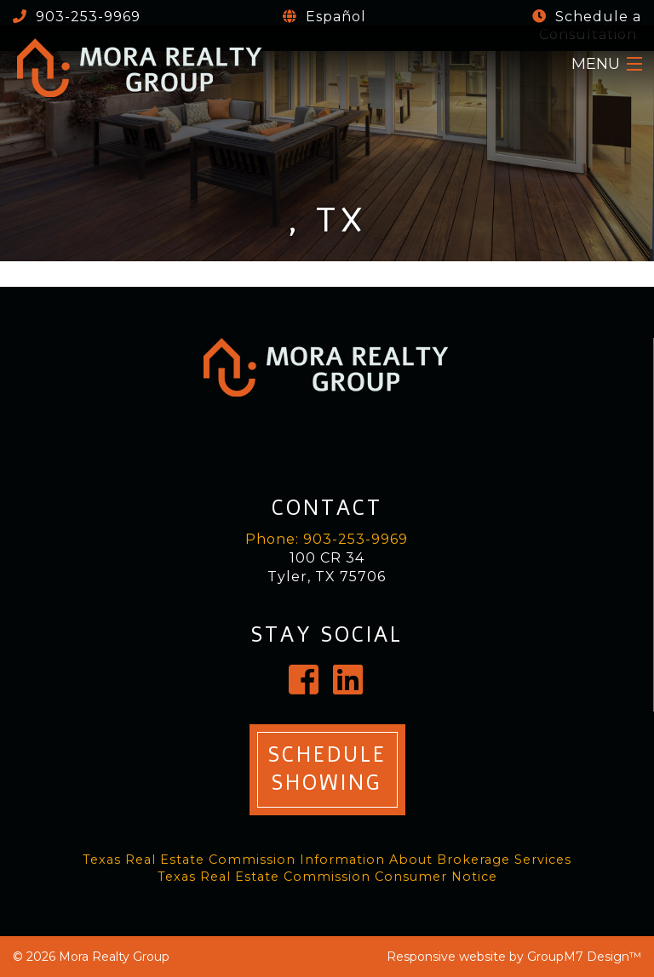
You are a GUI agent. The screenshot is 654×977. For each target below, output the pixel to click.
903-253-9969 (86, 17)
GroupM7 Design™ (584, 956)
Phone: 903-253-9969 (326, 539)
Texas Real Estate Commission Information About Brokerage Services (327, 859)
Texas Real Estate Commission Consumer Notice (327, 876)
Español (333, 17)
